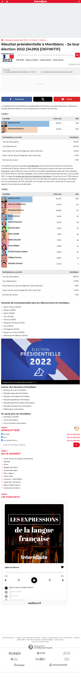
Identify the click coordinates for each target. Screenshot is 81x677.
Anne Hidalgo (13, 245)
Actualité (5, 434)
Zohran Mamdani (10, 470)
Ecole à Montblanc (10, 420)
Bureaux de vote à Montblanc (15, 390)
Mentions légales (47, 640)
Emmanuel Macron (16, 128)
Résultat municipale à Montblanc (16, 396)
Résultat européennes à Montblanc (17, 406)
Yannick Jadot (14, 228)
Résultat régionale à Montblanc (15, 393)
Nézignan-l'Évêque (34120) (13, 323)
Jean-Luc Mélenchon (17, 204)
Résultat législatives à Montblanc (16, 400)
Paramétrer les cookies (33, 640)
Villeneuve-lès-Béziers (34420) (15, 335)
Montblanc (46, 72)
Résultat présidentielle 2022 (16, 40)
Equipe (19, 638)
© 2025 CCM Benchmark (40, 641)
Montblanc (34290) (11, 417)
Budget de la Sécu (11, 467)
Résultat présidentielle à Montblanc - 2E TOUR (20, 72)
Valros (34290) (9, 313)
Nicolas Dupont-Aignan (18, 251)
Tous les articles (53, 638)
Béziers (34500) (32, 60)
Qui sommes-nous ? (8, 638)
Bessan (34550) (9, 310)
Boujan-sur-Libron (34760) (13, 332)
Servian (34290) (9, 320)
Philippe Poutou (15, 257)
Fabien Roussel (14, 240)
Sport (4, 437)
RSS (60, 638)
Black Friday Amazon (12, 485)
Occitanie (34, 40)
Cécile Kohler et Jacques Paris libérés (18, 459)
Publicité (37, 638)
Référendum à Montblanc (13, 409)
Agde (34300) (45, 60)
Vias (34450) (8, 326)
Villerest (7, 462)
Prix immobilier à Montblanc (14, 423)
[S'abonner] (40, 445)
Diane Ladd (8, 476)
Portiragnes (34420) (11, 329)
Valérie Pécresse (15, 222)
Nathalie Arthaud (15, 263)
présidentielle (33, 166)
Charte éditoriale (27, 638)
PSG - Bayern (9, 473)
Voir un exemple (73, 434)
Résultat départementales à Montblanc (19, 403)
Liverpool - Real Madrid (13, 479)
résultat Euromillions (12, 488)
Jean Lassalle (13, 234)
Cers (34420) (8, 316)
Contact (44, 638)
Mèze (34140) (58, 60)
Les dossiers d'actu (9, 440)
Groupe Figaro (59, 640)
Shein (6, 464)
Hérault (43, 40)
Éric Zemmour (14, 216)
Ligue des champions (12, 482)
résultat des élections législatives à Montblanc (33, 176)
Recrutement (67, 638)
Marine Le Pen (14, 123)
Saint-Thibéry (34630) (12, 307)
